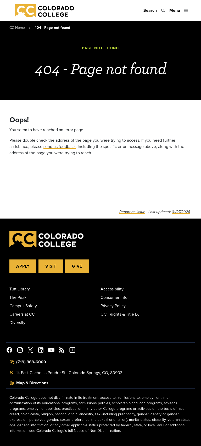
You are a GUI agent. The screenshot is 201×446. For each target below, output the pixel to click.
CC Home (17, 27)
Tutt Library (19, 289)
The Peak (17, 297)
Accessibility (112, 289)
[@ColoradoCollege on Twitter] (30, 351)
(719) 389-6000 (31, 362)
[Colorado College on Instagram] (20, 351)
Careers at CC (22, 314)
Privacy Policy (113, 306)
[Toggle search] (154, 10)
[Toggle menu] (178, 10)
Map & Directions (32, 383)
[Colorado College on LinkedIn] (41, 351)
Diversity (17, 322)
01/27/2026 (181, 212)
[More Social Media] (72, 351)
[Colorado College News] (62, 351)
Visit (50, 266)
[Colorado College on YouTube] (51, 351)
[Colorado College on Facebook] (9, 351)
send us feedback (59, 146)
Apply (23, 266)
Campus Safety (23, 306)
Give (77, 266)
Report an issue (132, 212)
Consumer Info (113, 297)
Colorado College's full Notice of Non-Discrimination (78, 430)
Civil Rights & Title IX (119, 314)
